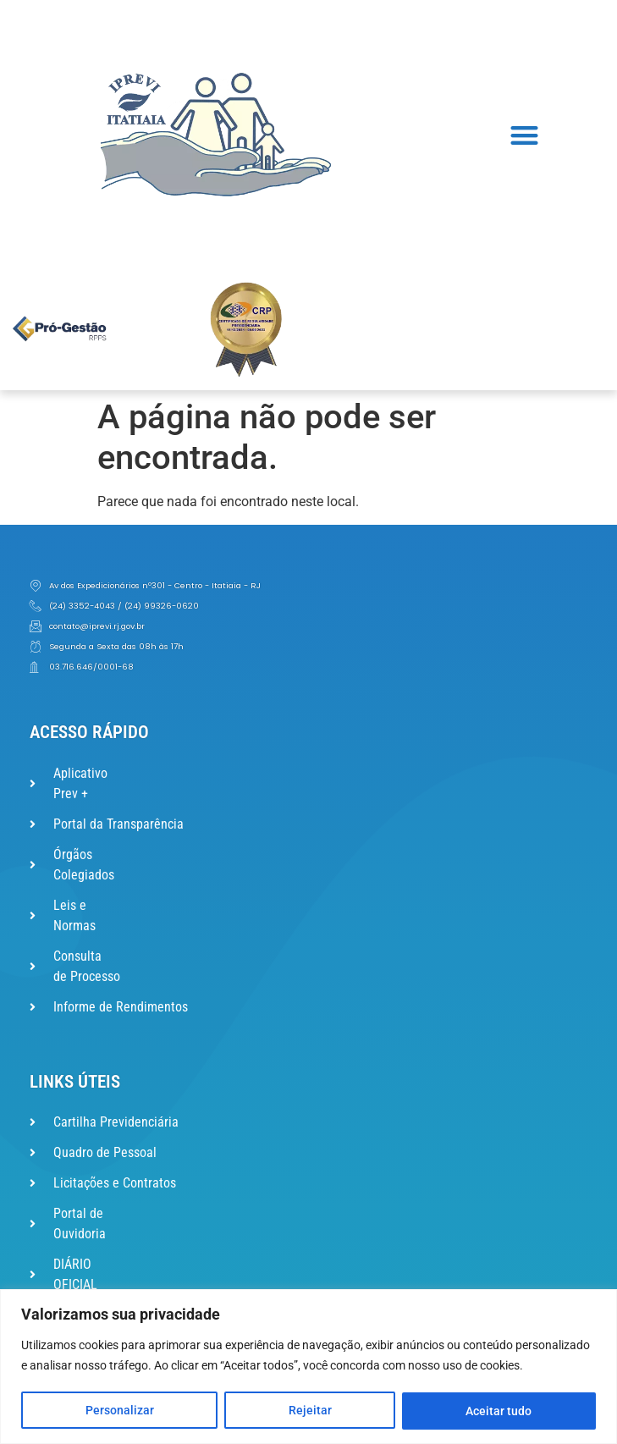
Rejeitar (310, 1411)
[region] (308, 1366)
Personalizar (119, 1411)
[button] (524, 135)
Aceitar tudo (499, 1411)
